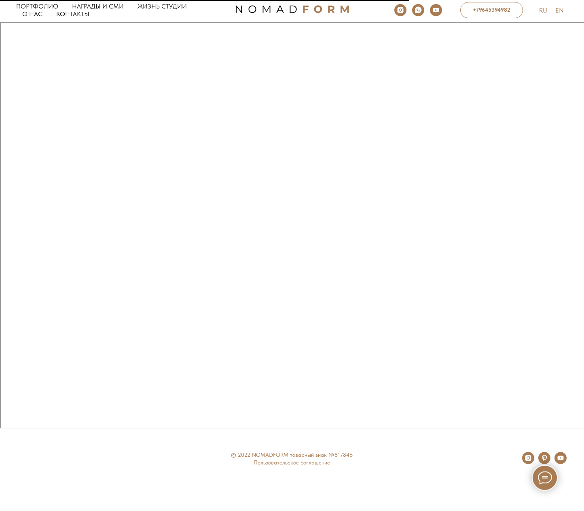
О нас (32, 14)
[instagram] (400, 10)
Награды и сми (98, 6)
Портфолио (37, 6)
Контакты (72, 14)
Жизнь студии (162, 6)
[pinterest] (544, 461)
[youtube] (436, 10)
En (559, 10)
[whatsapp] (418, 10)
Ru (543, 10)
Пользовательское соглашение (292, 462)
